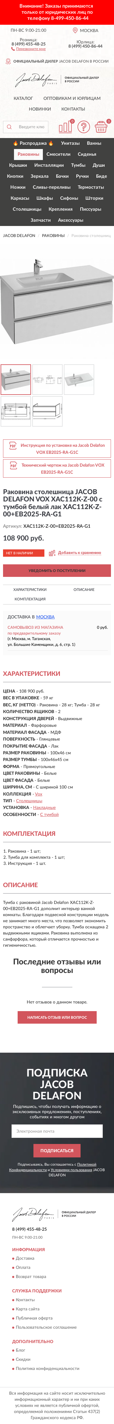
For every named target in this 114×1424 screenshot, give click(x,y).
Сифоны (69, 198)
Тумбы (78, 165)
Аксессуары (70, 220)
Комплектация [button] (30, 599)
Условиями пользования (71, 1170)
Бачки (62, 176)
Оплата (23, 1268)
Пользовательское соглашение (46, 1327)
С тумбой (49, 815)
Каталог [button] (23, 99)
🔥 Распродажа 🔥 (33, 143)
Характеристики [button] (30, 590)
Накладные (44, 808)
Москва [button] (45, 617)
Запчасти (41, 220)
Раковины (28, 154)
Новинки (40, 109)
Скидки (23, 1360)
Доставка (25, 1259)
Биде (101, 176)
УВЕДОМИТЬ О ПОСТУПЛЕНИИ (57, 571)
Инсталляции (49, 165)
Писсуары (90, 209)
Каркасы (20, 198)
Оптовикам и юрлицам (72, 99)
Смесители (59, 154)
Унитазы (70, 143)
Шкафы (44, 198)
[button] (28, 48)
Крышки (18, 165)
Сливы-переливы (52, 187)
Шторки (94, 198)
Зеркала (40, 176)
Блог (20, 1351)
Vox (38, 794)
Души (99, 165)
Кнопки (15, 176)
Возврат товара (31, 1277)
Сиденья (87, 154)
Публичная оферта (34, 1318)
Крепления (61, 209)
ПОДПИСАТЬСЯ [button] (57, 1151)
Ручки (82, 176)
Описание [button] (84, 590)
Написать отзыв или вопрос (57, 1017)
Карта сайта (28, 1309)
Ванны (94, 143)
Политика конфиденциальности (47, 1369)
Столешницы (27, 209)
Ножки (18, 187)
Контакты (73, 109)
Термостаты (91, 187)
